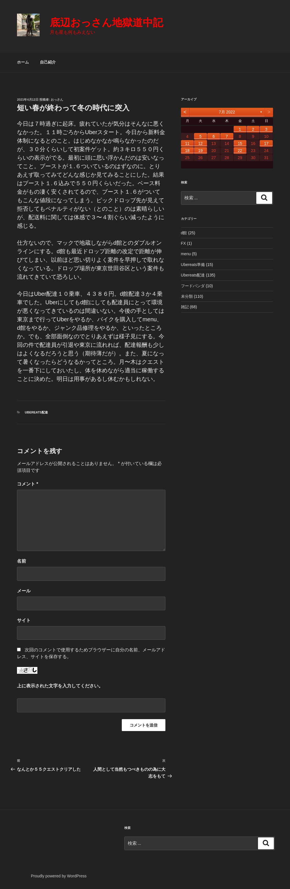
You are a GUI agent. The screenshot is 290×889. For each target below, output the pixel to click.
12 (200, 143)
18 (187, 150)
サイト (24, 620)
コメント (27, 484)
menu (186, 254)
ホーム (23, 62)
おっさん (57, 99)
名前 (21, 561)
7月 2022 (227, 112)
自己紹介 (48, 62)
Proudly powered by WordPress (59, 876)
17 (266, 143)
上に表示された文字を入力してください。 (60, 685)
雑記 (185, 307)
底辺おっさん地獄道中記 (106, 22)
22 (240, 150)
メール (24, 590)
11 (187, 143)
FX (183, 243)
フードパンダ (193, 286)
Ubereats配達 (36, 412)
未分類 (187, 296)
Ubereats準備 (193, 264)
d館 (184, 233)
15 (240, 143)
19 (200, 150)
